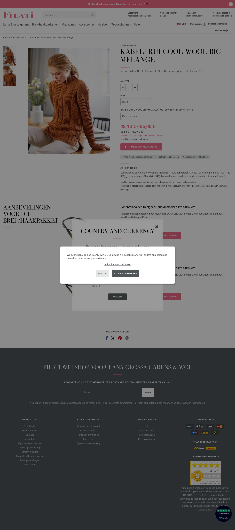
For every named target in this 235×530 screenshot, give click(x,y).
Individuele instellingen (117, 264)
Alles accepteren (125, 273)
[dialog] (117, 265)
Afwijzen (102, 273)
